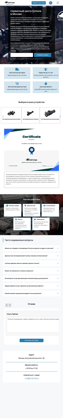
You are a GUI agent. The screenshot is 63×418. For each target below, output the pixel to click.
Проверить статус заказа (38, 3)
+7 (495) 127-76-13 (31, 378)
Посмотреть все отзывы (31, 340)
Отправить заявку (42, 55)
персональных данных (46, 58)
